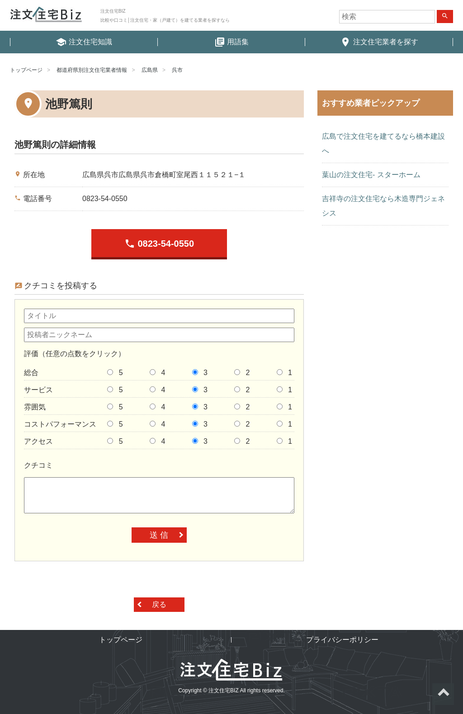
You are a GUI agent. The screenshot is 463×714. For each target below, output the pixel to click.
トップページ (26, 70)
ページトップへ (443, 694)
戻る (159, 604)
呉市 (177, 70)
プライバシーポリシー (342, 640)
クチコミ (38, 465)
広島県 (150, 70)
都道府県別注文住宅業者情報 (92, 70)
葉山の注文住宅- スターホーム (371, 174)
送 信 (159, 535)
